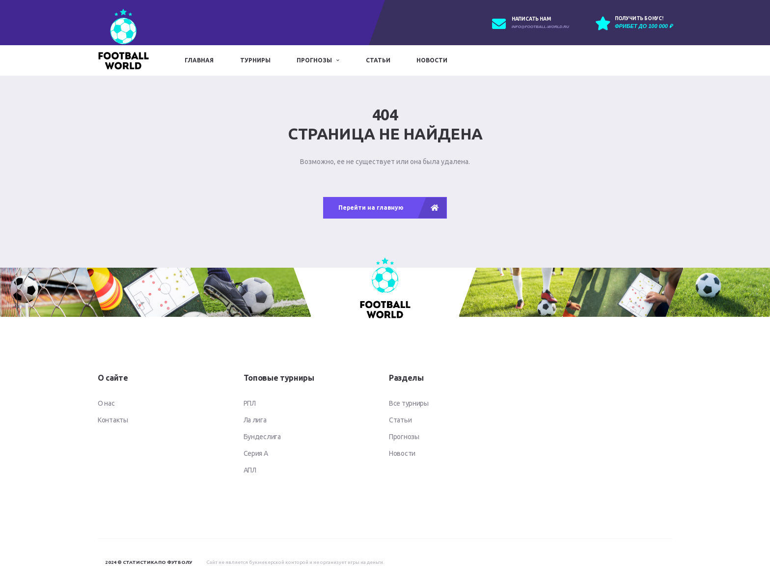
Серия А (256, 453)
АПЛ (250, 470)
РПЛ (250, 403)
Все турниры (409, 403)
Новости (431, 60)
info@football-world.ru (540, 27)
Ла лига (255, 420)
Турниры (255, 60)
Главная (199, 60)
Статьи (378, 60)
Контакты (113, 420)
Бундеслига (262, 437)
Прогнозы (314, 60)
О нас (106, 403)
